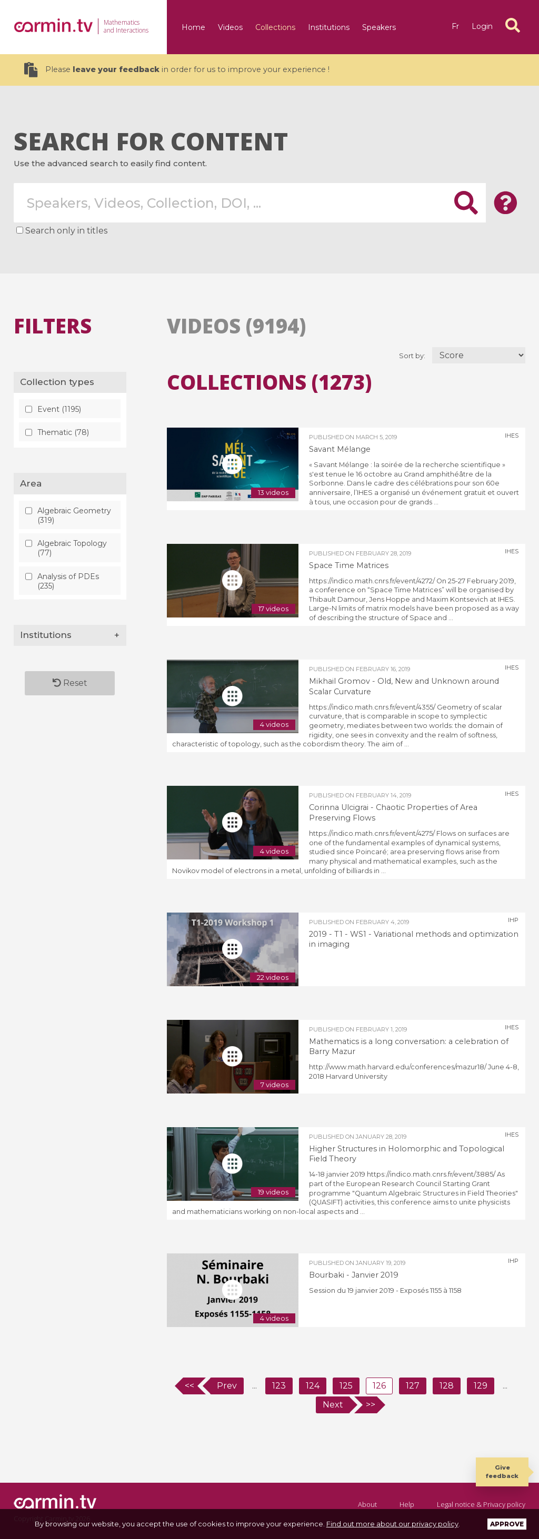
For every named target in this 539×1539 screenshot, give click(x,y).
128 (447, 1386)
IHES (511, 435)
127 (413, 1386)
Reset (70, 683)
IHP (513, 920)
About (367, 1504)
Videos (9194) (236, 326)
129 (480, 1386)
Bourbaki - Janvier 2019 (353, 1275)
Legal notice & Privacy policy (481, 1504)
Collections (275, 27)
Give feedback (502, 1471)
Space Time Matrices (348, 565)
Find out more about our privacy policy (392, 1524)
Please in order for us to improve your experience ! (177, 69)
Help (407, 1504)
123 (279, 1386)
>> (370, 1405)
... (254, 1386)
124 (313, 1386)
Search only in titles (66, 231)
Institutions (329, 27)
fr (455, 26)
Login (482, 26)
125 (346, 1386)
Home (193, 27)
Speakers (379, 27)
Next (333, 1405)
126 (379, 1386)
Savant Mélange (340, 449)
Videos (230, 27)
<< (189, 1386)
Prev (227, 1386)
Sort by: (413, 356)
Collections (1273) (269, 382)
